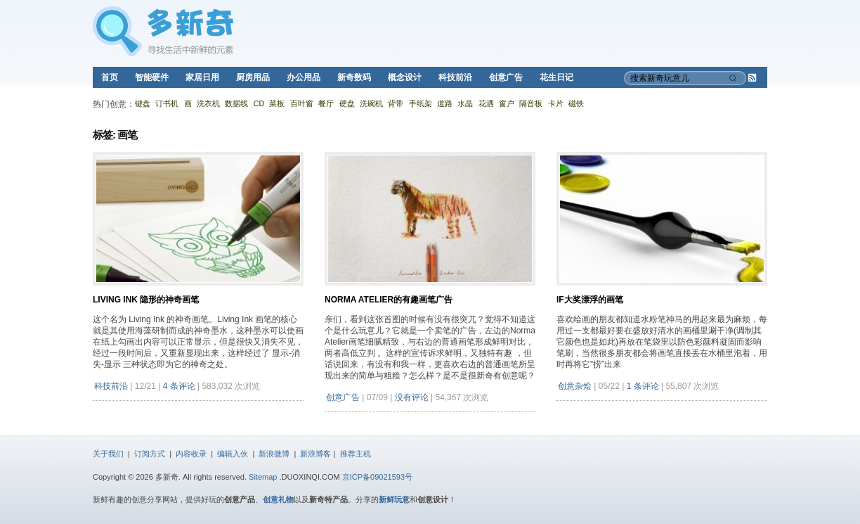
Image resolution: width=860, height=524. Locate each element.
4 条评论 (179, 386)
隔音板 (530, 103)
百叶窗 (301, 103)
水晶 (465, 103)
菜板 (277, 103)
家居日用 (202, 77)
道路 (444, 103)
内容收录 (191, 453)
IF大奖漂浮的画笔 (589, 300)
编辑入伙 (232, 453)
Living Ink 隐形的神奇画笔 (146, 300)
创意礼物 (278, 499)
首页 (109, 77)
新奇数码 (354, 77)
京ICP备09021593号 (377, 477)
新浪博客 (315, 453)
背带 (395, 103)
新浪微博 (274, 453)
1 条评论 (643, 386)
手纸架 (420, 103)
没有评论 (412, 397)
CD (259, 103)
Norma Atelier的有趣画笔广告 (388, 300)
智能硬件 (152, 77)
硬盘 (347, 103)
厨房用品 (253, 77)
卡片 (555, 103)
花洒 (486, 103)
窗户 (506, 103)
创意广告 (506, 77)
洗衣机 (208, 103)
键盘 (142, 103)
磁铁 (576, 103)
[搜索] (735, 78)
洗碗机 (371, 103)
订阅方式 (149, 453)
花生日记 (556, 77)
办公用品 (303, 77)
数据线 (236, 103)
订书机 (166, 103)
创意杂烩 (575, 386)
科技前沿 (455, 77)
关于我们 (108, 453)
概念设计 (405, 77)
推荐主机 (355, 453)
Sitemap (263, 477)
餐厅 (326, 103)
